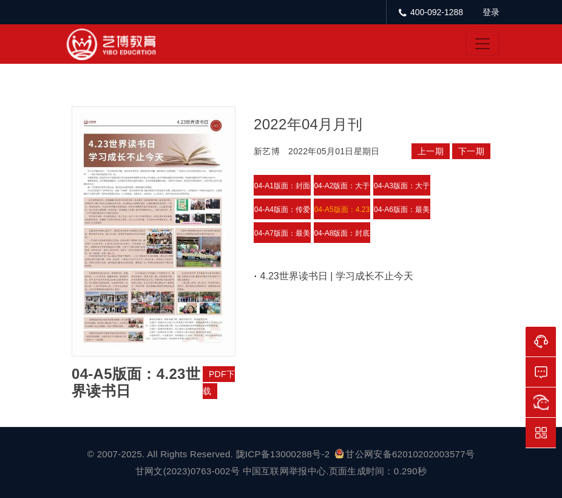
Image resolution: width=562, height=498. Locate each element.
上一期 (431, 151)
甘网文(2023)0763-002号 (187, 471)
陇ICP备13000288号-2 (284, 454)
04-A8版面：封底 (342, 233)
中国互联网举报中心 (285, 471)
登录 (490, 12)
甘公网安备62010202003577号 (405, 454)
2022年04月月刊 (308, 124)
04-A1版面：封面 (282, 186)
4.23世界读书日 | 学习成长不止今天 (336, 276)
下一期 (471, 151)
